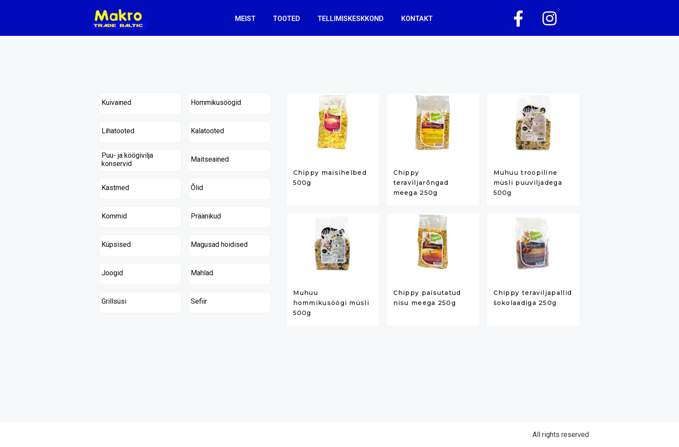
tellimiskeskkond (351, 18)
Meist (245, 18)
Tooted (286, 18)
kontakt (417, 18)
